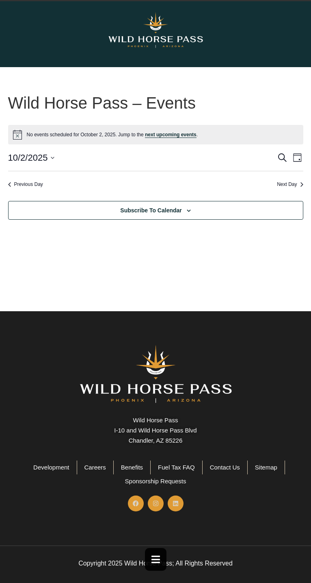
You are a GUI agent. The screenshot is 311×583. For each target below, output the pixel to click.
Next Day (290, 184)
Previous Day (25, 184)
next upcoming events (171, 135)
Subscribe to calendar (150, 210)
